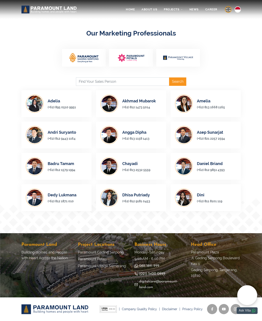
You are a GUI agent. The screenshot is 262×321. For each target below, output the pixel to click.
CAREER (211, 9)
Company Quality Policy (139, 309)
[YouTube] (224, 309)
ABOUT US (149, 9)
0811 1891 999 (146, 266)
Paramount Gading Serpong (101, 252)
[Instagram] (236, 309)
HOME (130, 9)
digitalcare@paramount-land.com (156, 284)
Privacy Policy (192, 309)
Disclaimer (169, 309)
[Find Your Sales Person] (122, 82)
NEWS (194, 9)
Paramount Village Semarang (102, 266)
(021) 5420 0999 (149, 274)
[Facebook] (212, 309)
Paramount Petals (92, 259)
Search (177, 82)
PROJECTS (173, 9)
